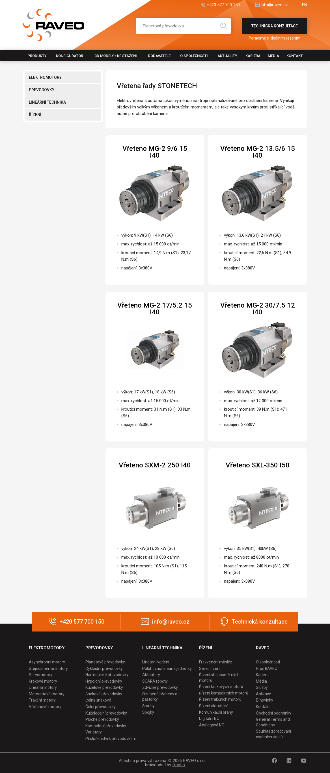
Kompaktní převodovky (105, 726)
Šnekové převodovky (103, 694)
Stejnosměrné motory (48, 668)
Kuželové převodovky (104, 687)
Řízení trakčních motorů (220, 699)
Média (273, 56)
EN (304, 5)
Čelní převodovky (100, 706)
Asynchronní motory (47, 662)
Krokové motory (43, 681)
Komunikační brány (216, 712)
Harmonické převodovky (106, 674)
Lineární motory (43, 687)
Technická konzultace (274, 29)
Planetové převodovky (105, 662)
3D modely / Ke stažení (116, 56)
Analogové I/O (212, 725)
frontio (178, 764)
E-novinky (264, 700)
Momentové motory (46, 694)
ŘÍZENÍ (35, 114)
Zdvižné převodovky (160, 687)
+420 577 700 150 (223, 5)
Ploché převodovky (102, 719)
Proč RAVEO (267, 668)
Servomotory (40, 674)
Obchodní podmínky (273, 713)
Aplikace (263, 694)
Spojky (148, 712)
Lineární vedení (155, 662)
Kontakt (294, 56)
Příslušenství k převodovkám (110, 738)
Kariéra (252, 56)
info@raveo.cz (274, 5)
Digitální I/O (209, 718)
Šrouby (148, 706)
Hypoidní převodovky (103, 681)
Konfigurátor (69, 56)
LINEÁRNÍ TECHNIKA (47, 102)
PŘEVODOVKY (41, 90)
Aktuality (227, 56)
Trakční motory (42, 700)
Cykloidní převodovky (104, 668)
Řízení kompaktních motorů (223, 693)
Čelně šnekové (98, 700)
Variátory (93, 732)
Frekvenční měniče (215, 662)
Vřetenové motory (45, 706)
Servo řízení (209, 668)
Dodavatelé (159, 56)
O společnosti (194, 56)
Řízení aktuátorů (213, 706)
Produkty (37, 56)
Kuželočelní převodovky (106, 713)
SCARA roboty (155, 681)
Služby (262, 687)
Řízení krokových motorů (221, 686)
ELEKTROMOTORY (45, 77)
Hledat (223, 26)
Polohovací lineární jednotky (167, 668)
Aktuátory (151, 674)
